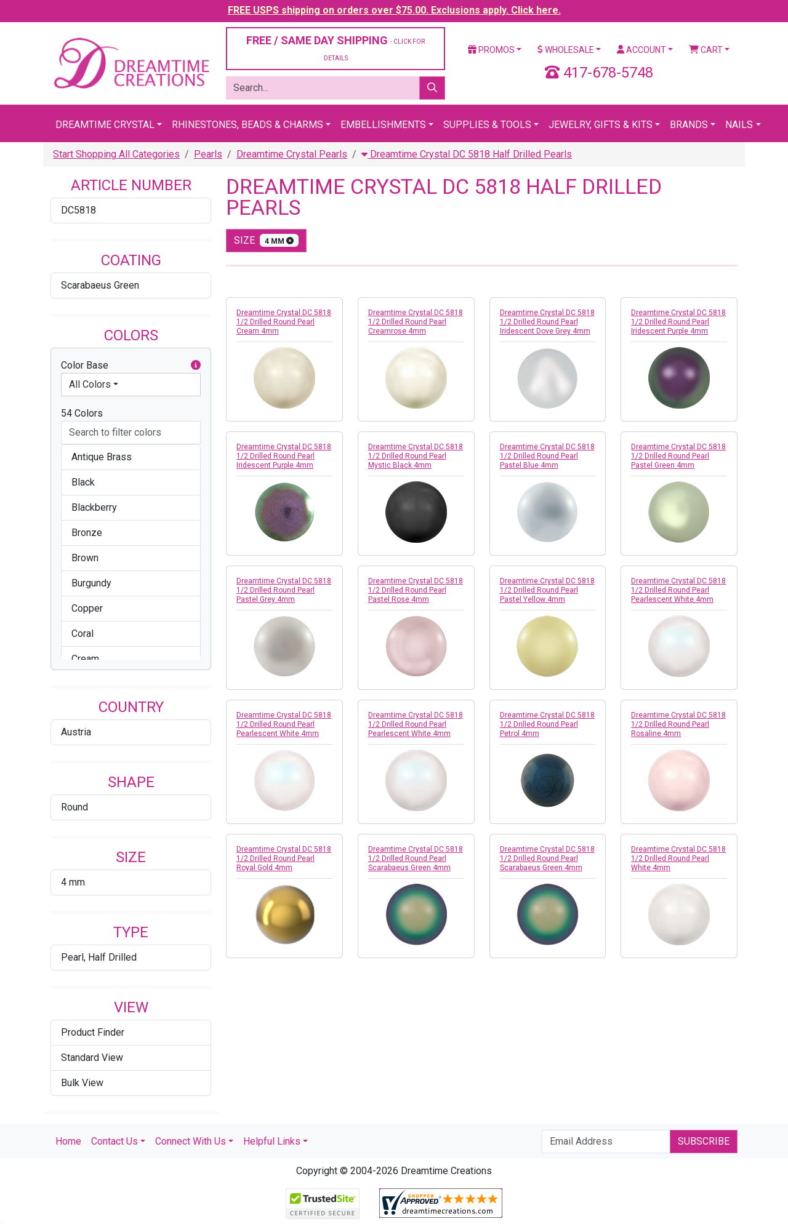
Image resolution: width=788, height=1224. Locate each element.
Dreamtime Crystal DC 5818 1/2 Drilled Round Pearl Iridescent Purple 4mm (678, 321)
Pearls (208, 154)
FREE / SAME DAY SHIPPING (335, 48)
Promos (491, 50)
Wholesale (565, 50)
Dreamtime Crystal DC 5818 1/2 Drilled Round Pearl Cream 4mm (283, 321)
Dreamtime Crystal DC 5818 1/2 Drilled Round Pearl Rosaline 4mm (678, 724)
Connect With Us (190, 1141)
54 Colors (82, 413)
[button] (196, 365)
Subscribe (704, 1141)
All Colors (90, 384)
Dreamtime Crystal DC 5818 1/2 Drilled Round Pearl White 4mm (678, 858)
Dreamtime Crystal (105, 124)
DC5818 (78, 210)
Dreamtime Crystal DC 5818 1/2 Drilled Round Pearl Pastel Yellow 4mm (547, 590)
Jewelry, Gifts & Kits (601, 124)
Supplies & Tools (487, 124)
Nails (739, 124)
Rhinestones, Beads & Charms (247, 124)
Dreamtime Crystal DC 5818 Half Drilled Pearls (466, 154)
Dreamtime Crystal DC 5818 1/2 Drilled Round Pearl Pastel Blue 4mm (547, 456)
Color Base (131, 365)
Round (74, 807)
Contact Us (114, 1141)
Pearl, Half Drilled (99, 957)
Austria (76, 732)
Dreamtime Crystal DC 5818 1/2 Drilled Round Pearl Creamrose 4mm (415, 321)
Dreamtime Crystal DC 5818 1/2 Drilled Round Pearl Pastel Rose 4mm (415, 590)
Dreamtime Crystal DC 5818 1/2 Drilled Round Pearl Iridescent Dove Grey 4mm (547, 321)
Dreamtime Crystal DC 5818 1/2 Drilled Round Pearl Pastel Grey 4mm (283, 590)
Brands (689, 124)
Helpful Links (271, 1141)
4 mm (73, 882)
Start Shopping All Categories (116, 154)
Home (68, 1141)
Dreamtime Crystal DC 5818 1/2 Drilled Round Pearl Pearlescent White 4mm (678, 590)
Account (641, 50)
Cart (706, 50)
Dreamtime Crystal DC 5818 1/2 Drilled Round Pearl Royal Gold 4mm (283, 858)
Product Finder (92, 1032)
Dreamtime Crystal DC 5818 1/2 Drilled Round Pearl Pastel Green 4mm (678, 456)
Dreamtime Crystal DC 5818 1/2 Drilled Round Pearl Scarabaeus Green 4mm (415, 858)
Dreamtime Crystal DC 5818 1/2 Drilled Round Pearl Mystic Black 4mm (415, 456)
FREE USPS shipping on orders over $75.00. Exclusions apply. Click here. (394, 10)
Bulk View (82, 1083)
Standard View (92, 1057)
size (266, 240)
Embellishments (383, 124)
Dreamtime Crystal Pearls (291, 154)
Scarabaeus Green (100, 285)
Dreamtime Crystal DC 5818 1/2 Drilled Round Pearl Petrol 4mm (547, 724)
